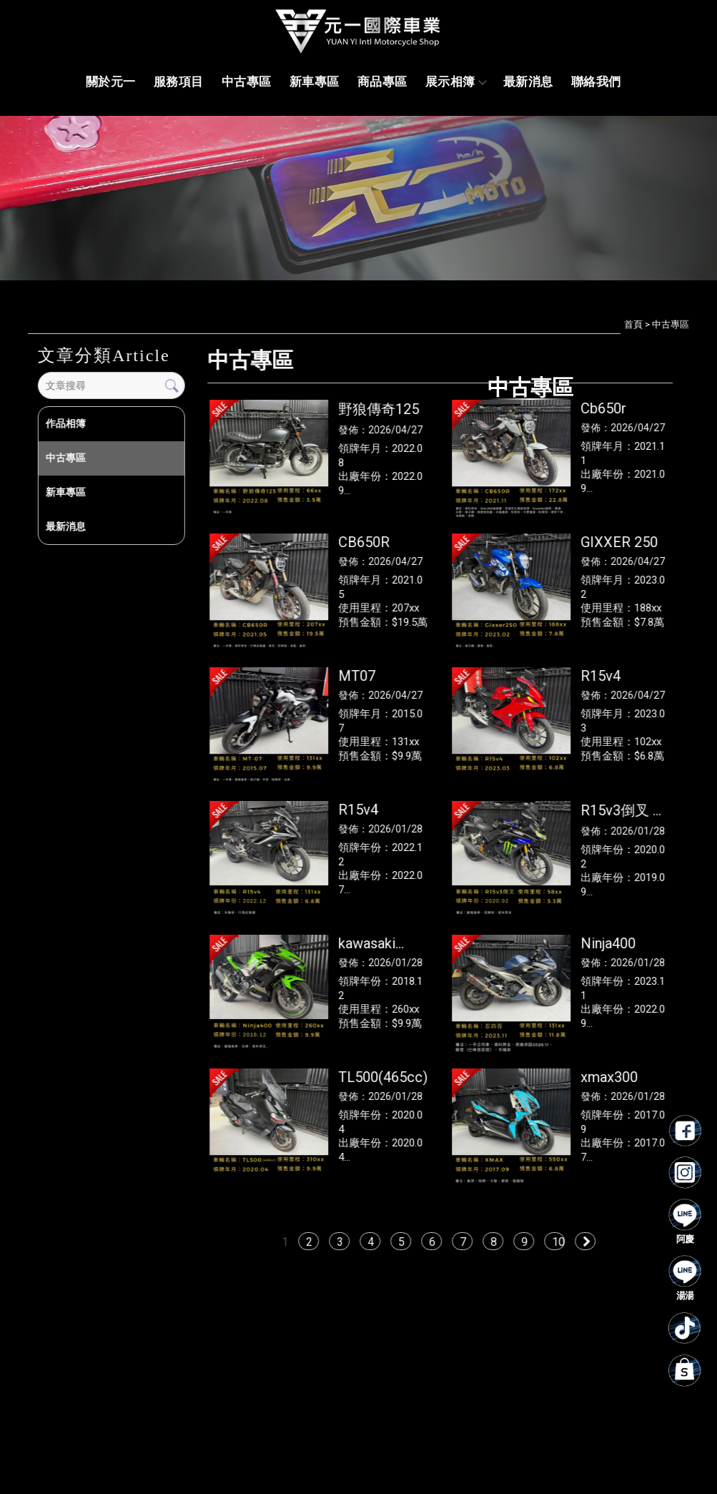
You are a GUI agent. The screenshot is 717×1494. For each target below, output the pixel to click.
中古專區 (247, 81)
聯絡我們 (596, 81)
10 (559, 1242)
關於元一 (111, 81)
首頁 (633, 324)
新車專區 (315, 81)
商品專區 (382, 81)
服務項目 (179, 81)
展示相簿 (455, 81)
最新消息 (528, 81)
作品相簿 (65, 423)
